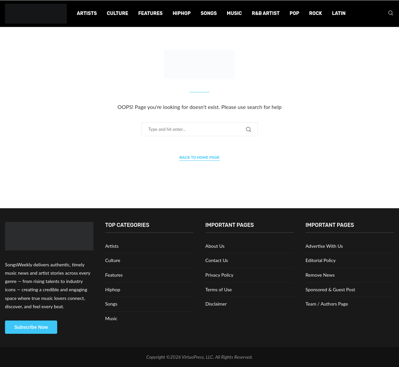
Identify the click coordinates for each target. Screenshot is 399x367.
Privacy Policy (219, 275)
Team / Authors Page (327, 304)
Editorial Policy (321, 260)
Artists (87, 13)
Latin (339, 13)
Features (150, 13)
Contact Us (216, 260)
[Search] (390, 13)
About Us (215, 246)
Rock (315, 13)
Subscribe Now (31, 327)
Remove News (320, 275)
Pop (294, 13)
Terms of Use (218, 289)
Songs (208, 13)
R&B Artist (266, 13)
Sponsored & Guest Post (330, 289)
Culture (117, 13)
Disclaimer (216, 304)
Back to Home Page (199, 157)
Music (234, 13)
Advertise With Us (324, 246)
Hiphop (182, 13)
